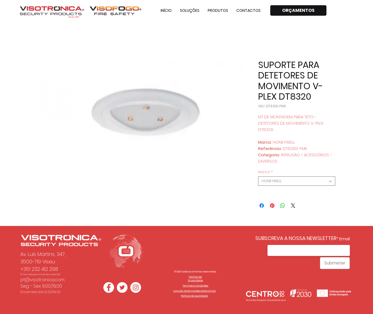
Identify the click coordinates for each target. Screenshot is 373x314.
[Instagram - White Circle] (135, 287)
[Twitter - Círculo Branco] (122, 287)
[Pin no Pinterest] (272, 205)
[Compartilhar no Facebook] (261, 205)
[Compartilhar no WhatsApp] (282, 205)
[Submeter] (335, 263)
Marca (265, 172)
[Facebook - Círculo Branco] (108, 287)
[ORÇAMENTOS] (298, 10)
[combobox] (296, 181)
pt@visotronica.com (42, 280)
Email (344, 239)
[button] (190, 10)
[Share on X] (293, 205)
